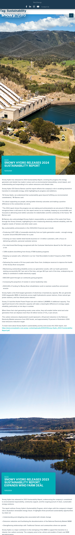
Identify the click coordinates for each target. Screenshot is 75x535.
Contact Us (45, 7)
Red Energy (37, 2)
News (6, 160)
